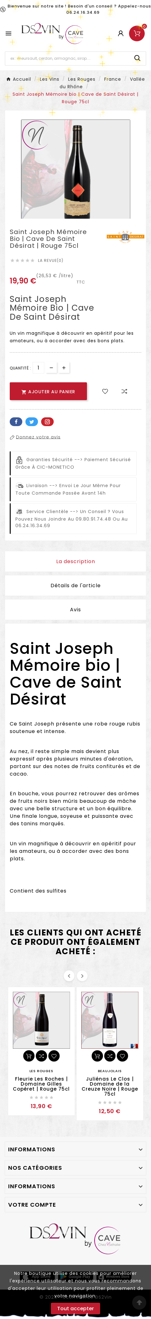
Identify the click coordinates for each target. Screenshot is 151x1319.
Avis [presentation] (75, 609)
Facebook (16, 421)
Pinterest (47, 421)
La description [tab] (75, 561)
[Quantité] (38, 368)
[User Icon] (120, 33)
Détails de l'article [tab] (76, 585)
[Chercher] (67, 58)
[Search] (137, 58)
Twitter (31, 421)
